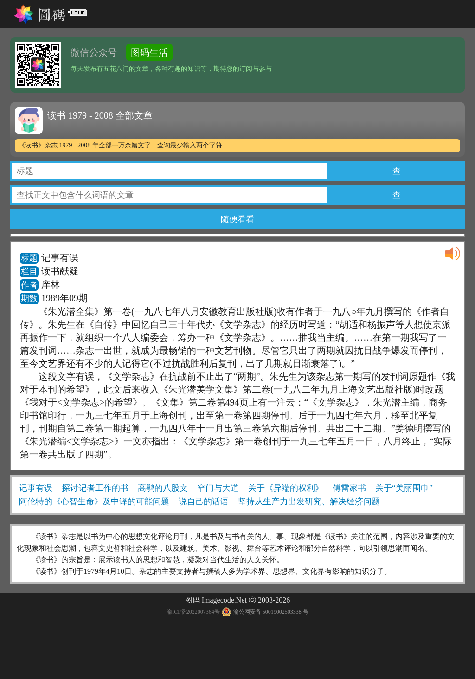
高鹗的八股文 (163, 488)
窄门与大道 (218, 488)
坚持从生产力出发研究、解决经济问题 (309, 501)
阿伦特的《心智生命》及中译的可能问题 (94, 501)
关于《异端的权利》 (285, 488)
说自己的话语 (204, 501)
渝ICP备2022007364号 (193, 612)
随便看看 (237, 219)
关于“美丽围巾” (404, 488)
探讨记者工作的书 (95, 488)
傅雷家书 (349, 488)
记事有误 (35, 488)
